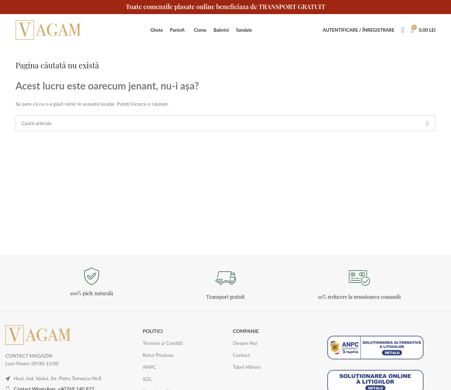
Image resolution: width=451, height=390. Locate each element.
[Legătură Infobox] (91, 282)
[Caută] (402, 30)
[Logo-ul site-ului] (49, 29)
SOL (147, 379)
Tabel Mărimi (247, 367)
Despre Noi (245, 343)
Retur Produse (158, 355)
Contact (241, 355)
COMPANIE (246, 331)
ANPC (149, 367)
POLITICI (153, 331)
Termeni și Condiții (163, 343)
